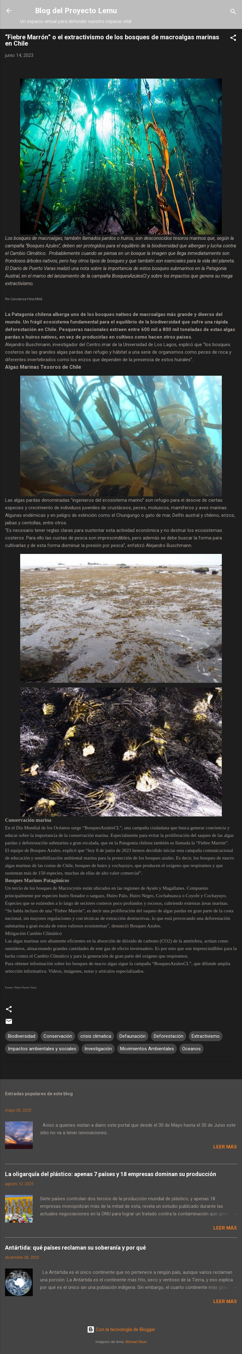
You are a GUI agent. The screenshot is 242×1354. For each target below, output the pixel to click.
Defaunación (132, 1036)
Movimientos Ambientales (147, 1049)
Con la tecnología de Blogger (121, 1329)
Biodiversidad (21, 1036)
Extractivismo (206, 1036)
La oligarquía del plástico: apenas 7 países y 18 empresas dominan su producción (110, 1174)
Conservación (57, 1036)
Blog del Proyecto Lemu (76, 10)
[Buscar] (233, 12)
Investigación (98, 1049)
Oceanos (191, 1049)
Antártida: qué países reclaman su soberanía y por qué (75, 1247)
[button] (233, 39)
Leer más (225, 1147)
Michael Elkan (136, 1342)
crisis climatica (95, 1036)
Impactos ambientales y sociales (42, 1049)
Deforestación (168, 1036)
